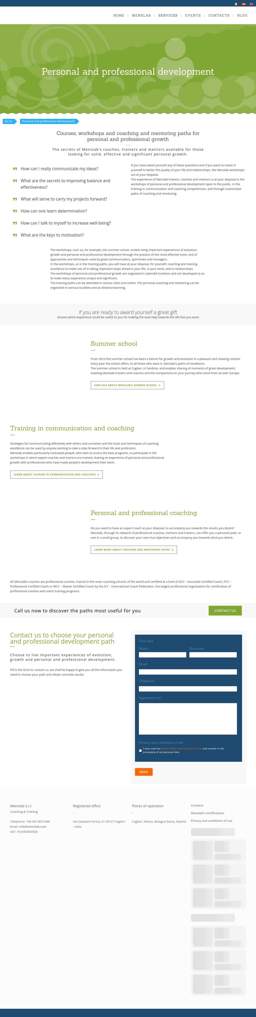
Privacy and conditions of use (162, 742)
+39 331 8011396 (38, 819)
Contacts (197, 803)
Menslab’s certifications (207, 811)
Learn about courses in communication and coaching (57, 474)
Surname (197, 648)
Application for (150, 698)
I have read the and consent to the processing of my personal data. (183, 750)
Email (144, 664)
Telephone (146, 681)
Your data (147, 641)
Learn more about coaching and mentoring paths (135, 549)
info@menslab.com (32, 824)
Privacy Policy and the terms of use (181, 748)
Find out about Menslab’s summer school (128, 385)
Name (144, 648)
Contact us (225, 610)
